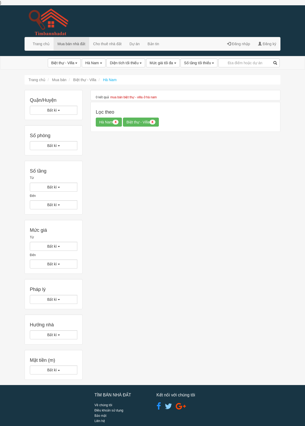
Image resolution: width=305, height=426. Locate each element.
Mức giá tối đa (163, 63)
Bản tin (153, 44)
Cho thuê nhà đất (107, 44)
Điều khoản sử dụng (108, 410)
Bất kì (53, 110)
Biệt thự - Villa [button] (140, 122)
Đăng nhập (238, 44)
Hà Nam (93, 63)
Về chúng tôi (103, 405)
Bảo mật (100, 416)
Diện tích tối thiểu (126, 63)
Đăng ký (267, 44)
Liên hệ (99, 421)
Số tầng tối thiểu (199, 63)
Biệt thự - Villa (64, 63)
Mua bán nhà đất (71, 44)
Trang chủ (41, 44)
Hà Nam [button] (108, 122)
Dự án (135, 44)
